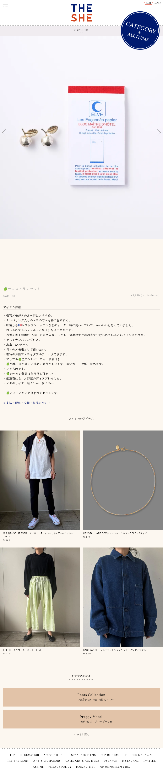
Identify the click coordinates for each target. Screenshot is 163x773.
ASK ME (38, 766)
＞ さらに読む (81, 734)
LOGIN (158, 2)
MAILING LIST (85, 766)
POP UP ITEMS (110, 754)
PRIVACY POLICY (60, 766)
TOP (12, 754)
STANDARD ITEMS (83, 754)
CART (148, 3)
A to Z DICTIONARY (47, 760)
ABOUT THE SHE (55, 754)
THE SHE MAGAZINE (139, 754)
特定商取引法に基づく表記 (115, 767)
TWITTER (149, 760)
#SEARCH (111, 760)
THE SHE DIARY (18, 760)
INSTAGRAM (130, 760)
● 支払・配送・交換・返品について (27, 402)
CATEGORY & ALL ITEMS (82, 760)
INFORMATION (29, 754)
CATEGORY (81, 30)
